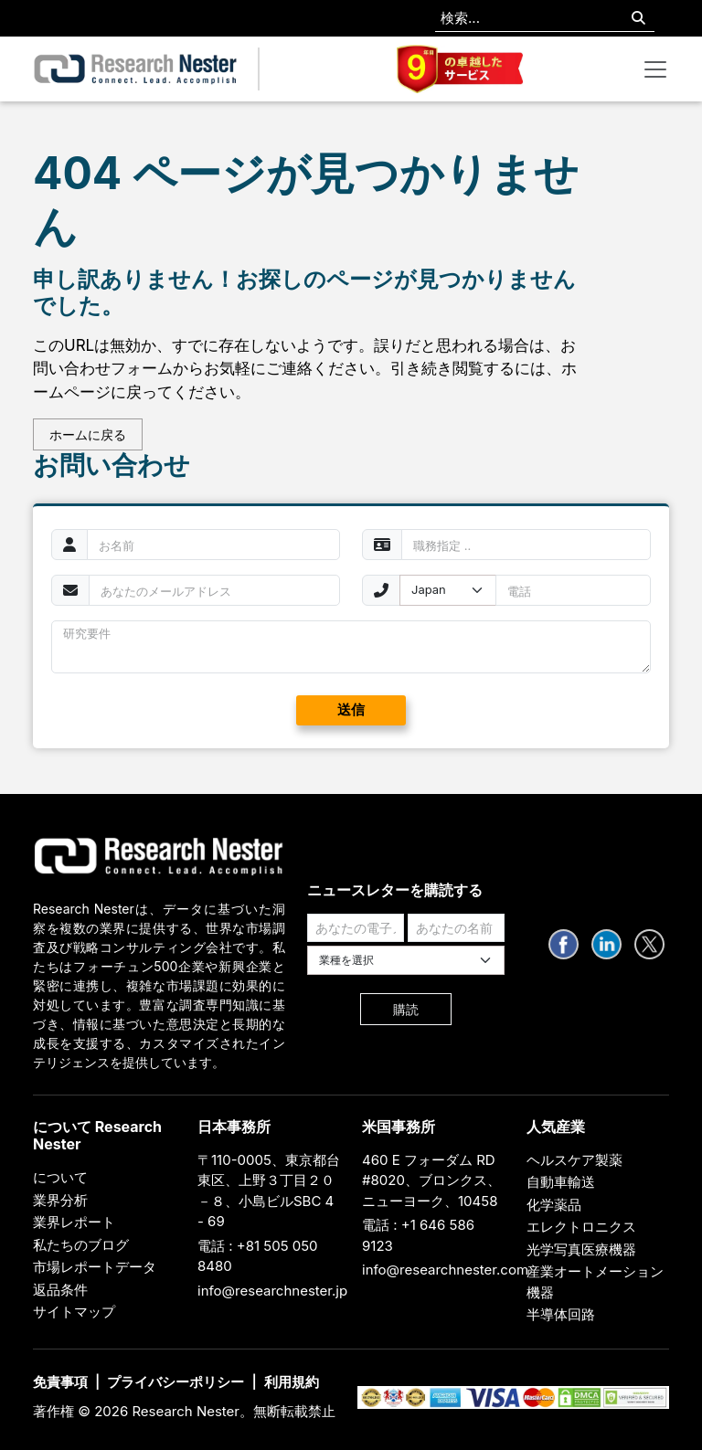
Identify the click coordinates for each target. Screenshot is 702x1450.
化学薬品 (553, 1204)
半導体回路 (560, 1314)
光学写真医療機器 (581, 1249)
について (60, 1177)
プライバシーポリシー (175, 1382)
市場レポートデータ (94, 1266)
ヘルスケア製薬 (574, 1160)
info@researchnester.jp (272, 1290)
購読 (406, 1009)
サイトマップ (74, 1311)
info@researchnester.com (445, 1269)
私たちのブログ (81, 1245)
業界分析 (60, 1200)
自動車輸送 (560, 1182)
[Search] (638, 18)
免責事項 (60, 1382)
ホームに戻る (87, 434)
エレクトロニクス (581, 1226)
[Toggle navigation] (655, 69)
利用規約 (291, 1382)
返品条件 (60, 1289)
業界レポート (74, 1222)
